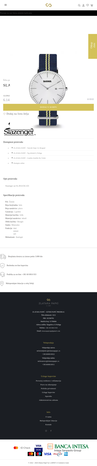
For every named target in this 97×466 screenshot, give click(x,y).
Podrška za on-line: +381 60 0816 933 (21, 274)
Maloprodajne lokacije (48, 421)
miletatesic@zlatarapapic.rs (48, 361)
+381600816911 (48, 364)
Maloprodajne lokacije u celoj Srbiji (20, 283)
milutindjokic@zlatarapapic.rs (48, 351)
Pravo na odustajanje (48, 385)
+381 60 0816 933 (51, 328)
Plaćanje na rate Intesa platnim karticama (16, 13)
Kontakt (48, 425)
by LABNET (52, 463)
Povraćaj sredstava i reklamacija (48, 381)
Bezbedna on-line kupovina (17, 265)
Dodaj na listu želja (16, 113)
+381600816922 (48, 354)
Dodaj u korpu (65, 107)
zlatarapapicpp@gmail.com (51, 331)
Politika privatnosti (48, 389)
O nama (48, 417)
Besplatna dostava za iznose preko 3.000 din (25, 256)
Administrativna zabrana (48, 400)
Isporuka (48, 396)
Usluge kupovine (48, 392)
